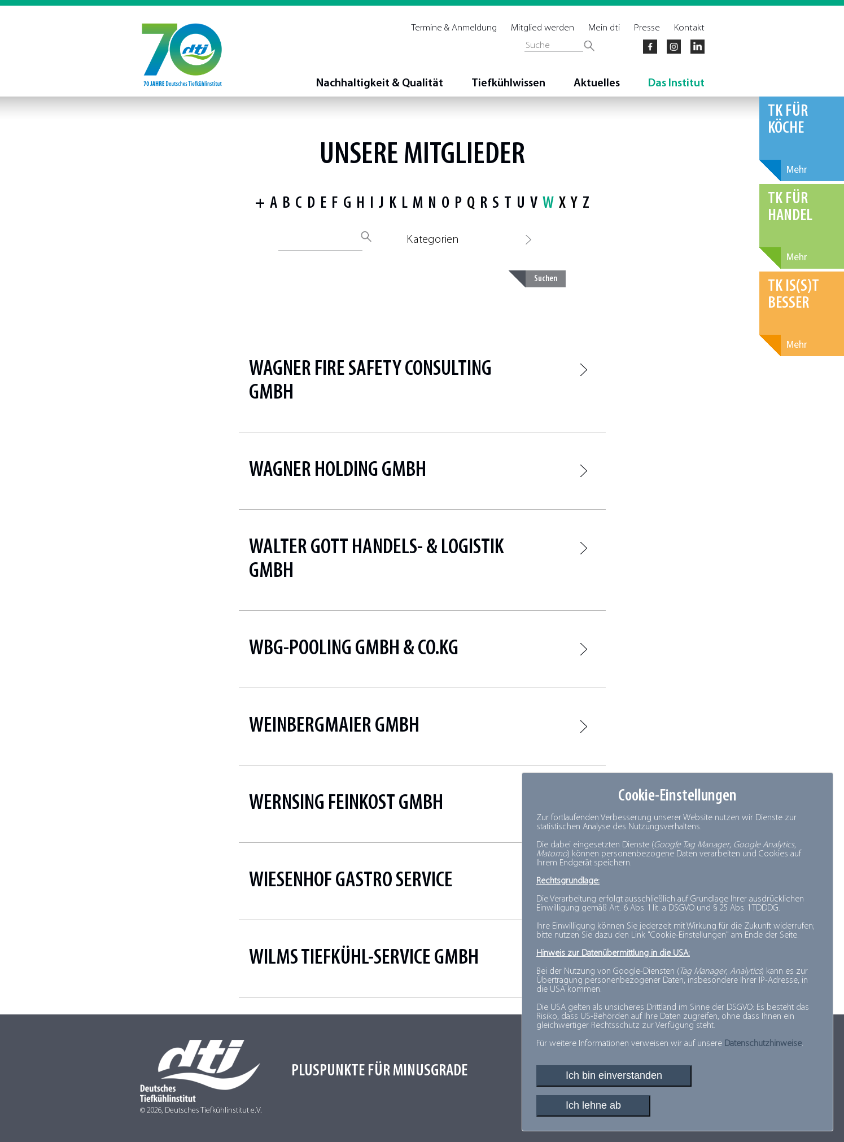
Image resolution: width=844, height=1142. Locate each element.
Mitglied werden (542, 28)
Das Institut (676, 83)
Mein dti (604, 28)
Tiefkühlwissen (508, 83)
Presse (647, 28)
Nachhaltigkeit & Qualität (379, 83)
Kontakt (689, 28)
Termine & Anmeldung (454, 28)
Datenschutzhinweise (763, 1043)
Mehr (796, 170)
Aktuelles (597, 83)
